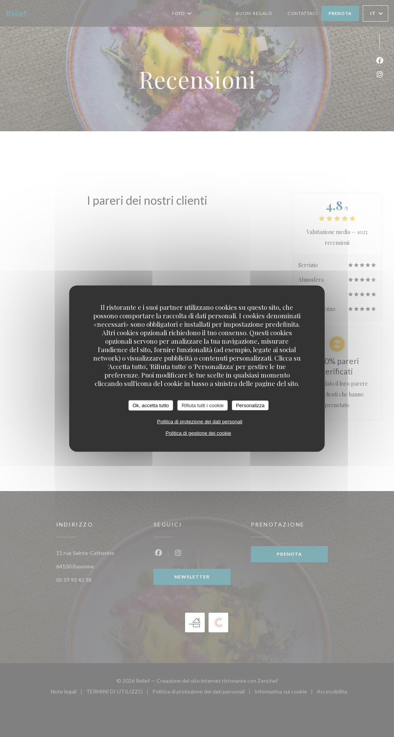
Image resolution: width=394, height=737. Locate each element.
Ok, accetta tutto (150, 405)
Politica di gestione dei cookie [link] (198, 433)
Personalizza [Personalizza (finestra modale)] (250, 405)
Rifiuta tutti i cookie (203, 405)
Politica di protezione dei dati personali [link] (199, 421)
